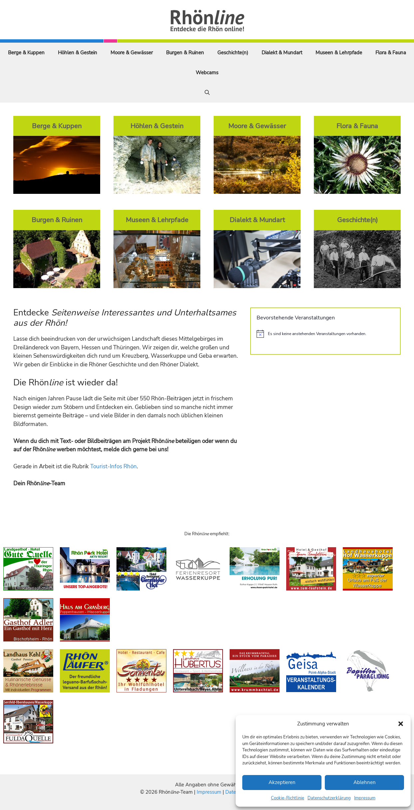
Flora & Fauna (390, 52)
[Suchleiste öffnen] (207, 93)
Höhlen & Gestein (77, 52)
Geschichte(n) (232, 52)
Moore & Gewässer (131, 52)
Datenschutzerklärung (329, 798)
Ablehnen (364, 782)
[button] (400, 723)
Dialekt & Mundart (282, 52)
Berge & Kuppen (26, 52)
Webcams (207, 72)
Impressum (364, 798)
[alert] (325, 334)
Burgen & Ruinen (185, 52)
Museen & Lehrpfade (338, 52)
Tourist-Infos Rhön (113, 466)
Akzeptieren (282, 782)
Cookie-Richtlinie (287, 798)
